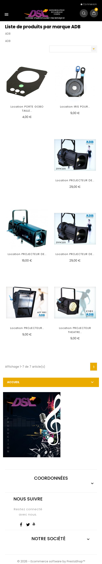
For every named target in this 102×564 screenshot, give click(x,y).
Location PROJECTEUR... (27, 328)
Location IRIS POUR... (75, 107)
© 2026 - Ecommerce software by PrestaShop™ (51, 561)
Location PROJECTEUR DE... (75, 180)
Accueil (13, 382)
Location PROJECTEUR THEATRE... (75, 330)
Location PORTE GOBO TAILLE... (27, 109)
